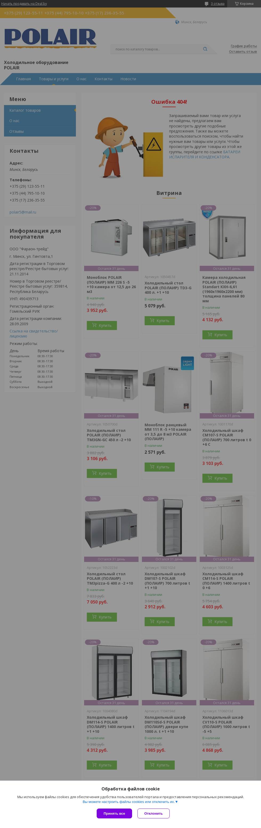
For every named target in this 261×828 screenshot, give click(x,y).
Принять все (114, 813)
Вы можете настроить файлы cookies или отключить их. (129, 802)
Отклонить (153, 813)
